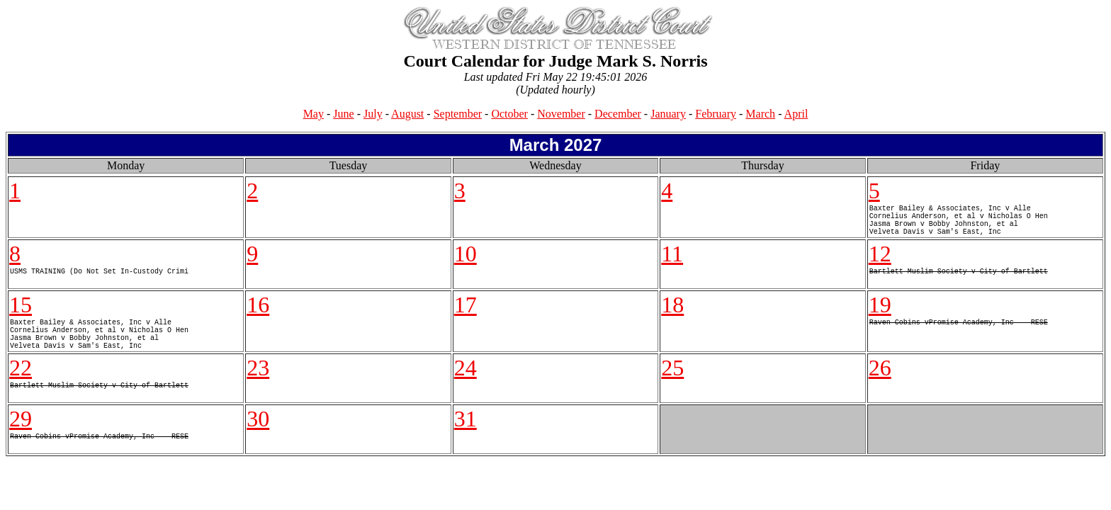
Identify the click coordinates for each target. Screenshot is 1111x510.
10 (465, 262)
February (715, 114)
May (313, 114)
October (509, 114)
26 (880, 384)
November (561, 114)
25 (672, 384)
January (668, 114)
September (458, 114)
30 (258, 435)
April (796, 114)
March (760, 114)
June (343, 114)
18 (672, 313)
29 (20, 435)
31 (465, 435)
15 (20, 313)
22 (20, 384)
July (373, 114)
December (617, 114)
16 (258, 313)
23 (258, 384)
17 (465, 313)
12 (880, 262)
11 (672, 262)
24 (465, 384)
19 (880, 313)
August (407, 114)
